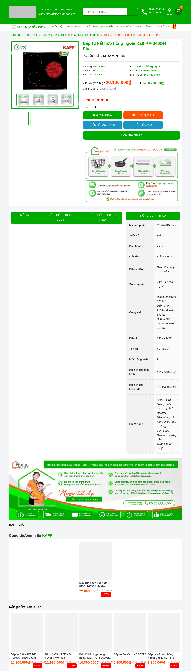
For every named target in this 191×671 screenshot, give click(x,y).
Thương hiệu (73, 26)
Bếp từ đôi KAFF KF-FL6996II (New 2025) (24, 655)
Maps (169, 11)
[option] (45, 74)
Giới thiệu (58, 26)
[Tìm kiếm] (132, 11)
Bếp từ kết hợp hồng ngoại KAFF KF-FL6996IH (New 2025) (95, 655)
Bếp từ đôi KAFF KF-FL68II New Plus (58, 655)
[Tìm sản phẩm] (105, 11)
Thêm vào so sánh (95, 99)
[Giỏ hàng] (178, 11)
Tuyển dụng (91, 26)
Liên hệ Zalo (143, 123)
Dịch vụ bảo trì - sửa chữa (117, 26)
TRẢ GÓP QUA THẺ (143, 114)
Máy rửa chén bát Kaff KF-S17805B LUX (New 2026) (93, 584)
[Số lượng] (95, 106)
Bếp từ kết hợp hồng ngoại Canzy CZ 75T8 (161, 655)
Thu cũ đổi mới (145, 26)
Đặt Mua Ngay (102, 114)
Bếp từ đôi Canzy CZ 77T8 (130, 653)
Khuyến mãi (164, 26)
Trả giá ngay (131, 134)
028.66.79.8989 (156, 9)
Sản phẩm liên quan (26, 606)
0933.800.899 (155, 12)
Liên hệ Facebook (102, 123)
